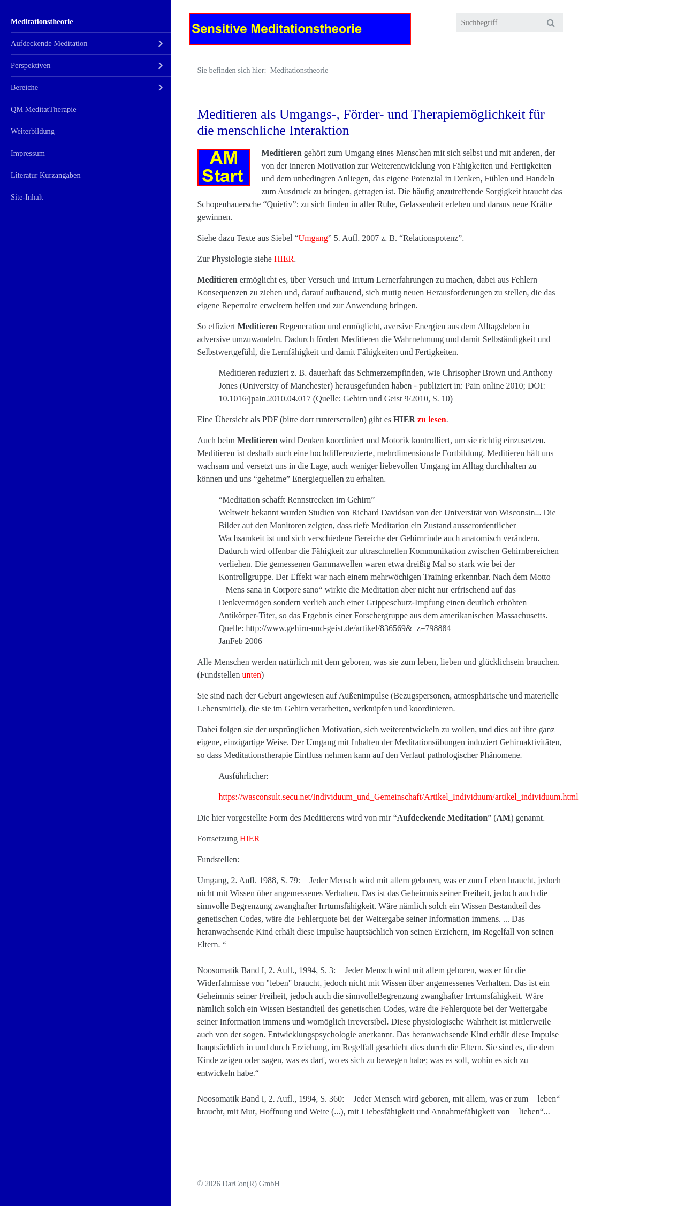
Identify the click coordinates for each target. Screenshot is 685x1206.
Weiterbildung (33, 131)
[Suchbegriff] (509, 22)
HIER (284, 258)
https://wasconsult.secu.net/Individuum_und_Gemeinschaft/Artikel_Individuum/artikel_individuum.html (398, 796)
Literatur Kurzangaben (46, 175)
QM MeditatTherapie (44, 109)
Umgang (313, 237)
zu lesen (431, 419)
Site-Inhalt (27, 197)
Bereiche (24, 87)
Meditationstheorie (42, 21)
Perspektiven (30, 65)
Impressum (28, 153)
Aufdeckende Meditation (49, 43)
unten (251, 674)
